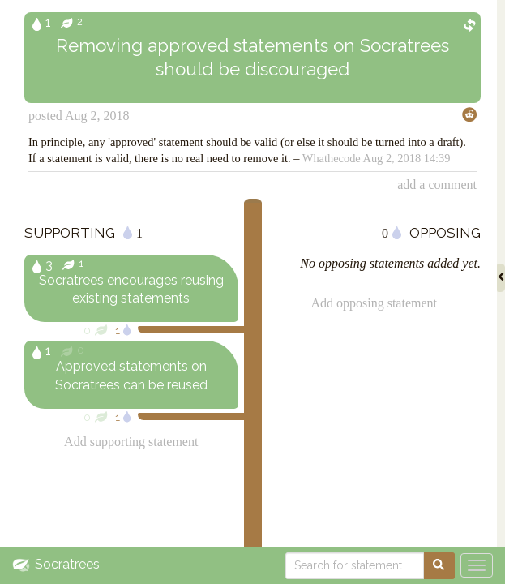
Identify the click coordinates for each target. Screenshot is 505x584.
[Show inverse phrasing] (469, 22)
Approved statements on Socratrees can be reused (131, 376)
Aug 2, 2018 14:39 (407, 158)
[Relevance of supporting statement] (191, 329)
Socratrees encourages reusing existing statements (131, 290)
